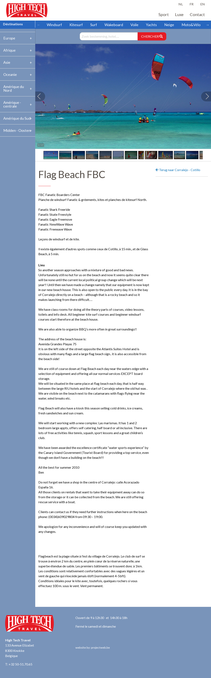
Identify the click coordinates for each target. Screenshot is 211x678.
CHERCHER (152, 36)
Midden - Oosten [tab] (16, 130)
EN (202, 4)
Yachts (151, 24)
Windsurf (54, 24)
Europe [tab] (9, 38)
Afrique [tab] (9, 50)
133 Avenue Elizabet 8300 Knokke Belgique (19, 650)
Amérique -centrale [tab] (12, 104)
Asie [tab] (6, 62)
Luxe (179, 14)
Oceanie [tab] (10, 74)
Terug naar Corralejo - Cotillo (178, 170)
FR (191, 4)
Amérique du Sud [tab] (16, 118)
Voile (134, 24)
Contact (197, 14)
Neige (169, 24)
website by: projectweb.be (92, 647)
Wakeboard (113, 24)
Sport (163, 14)
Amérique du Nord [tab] (13, 88)
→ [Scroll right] (207, 24)
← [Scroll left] (39, 24)
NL (180, 4)
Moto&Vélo (191, 24)
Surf (93, 24)
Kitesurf (76, 24)
